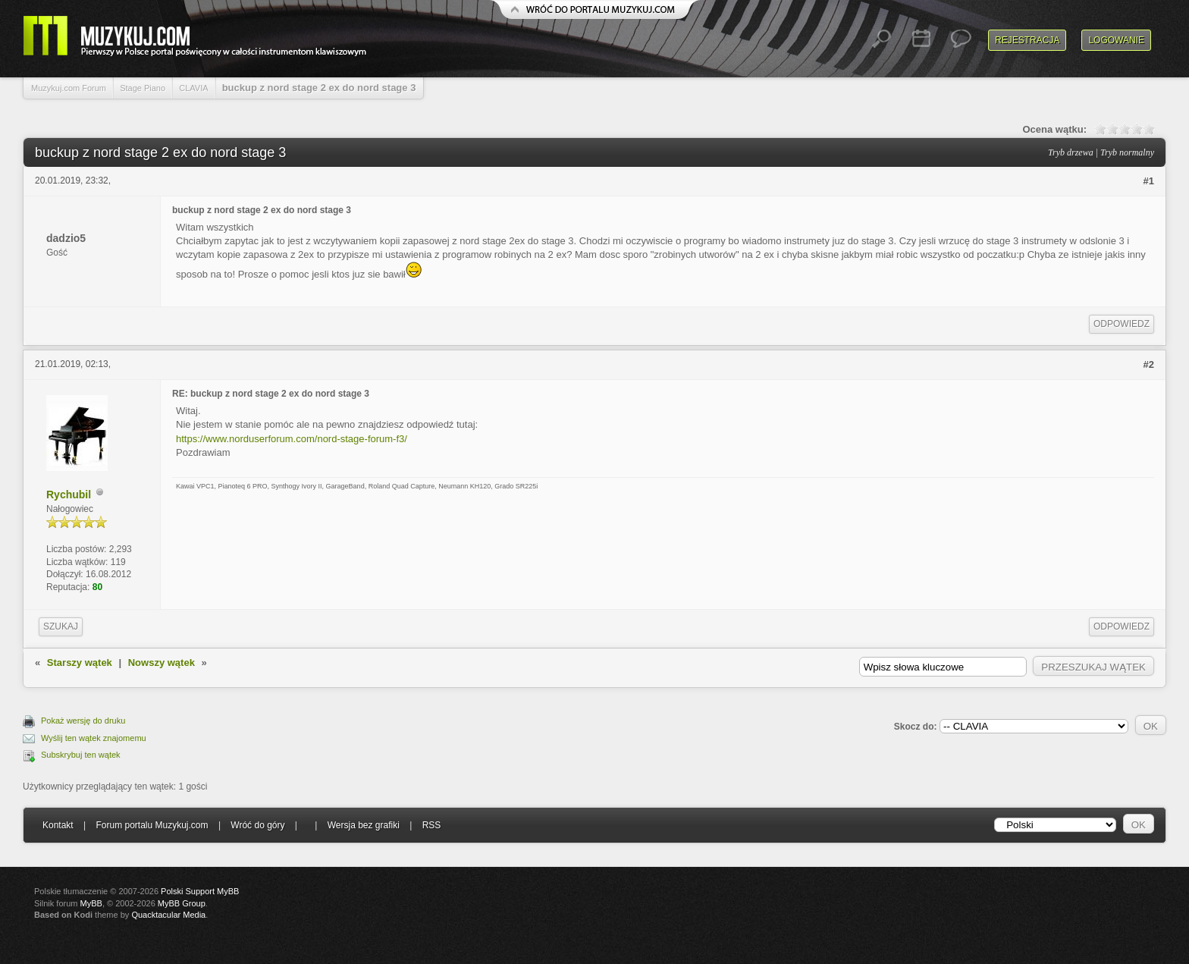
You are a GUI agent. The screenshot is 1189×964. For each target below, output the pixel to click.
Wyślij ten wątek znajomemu (93, 738)
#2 (1149, 364)
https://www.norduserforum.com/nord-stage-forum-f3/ (291, 438)
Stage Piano (142, 88)
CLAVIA (193, 88)
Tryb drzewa (1070, 152)
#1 (1149, 181)
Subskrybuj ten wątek (81, 754)
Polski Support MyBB (200, 891)
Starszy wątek (79, 662)
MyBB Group (181, 903)
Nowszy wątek (161, 662)
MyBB (91, 903)
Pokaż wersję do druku (83, 720)
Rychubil (68, 494)
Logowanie (1116, 40)
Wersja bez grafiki (364, 825)
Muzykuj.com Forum (68, 88)
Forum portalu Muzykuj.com (152, 825)
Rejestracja (1027, 40)
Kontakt (58, 825)
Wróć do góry (257, 825)
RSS (431, 825)
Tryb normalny (1127, 152)
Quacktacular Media (168, 914)
